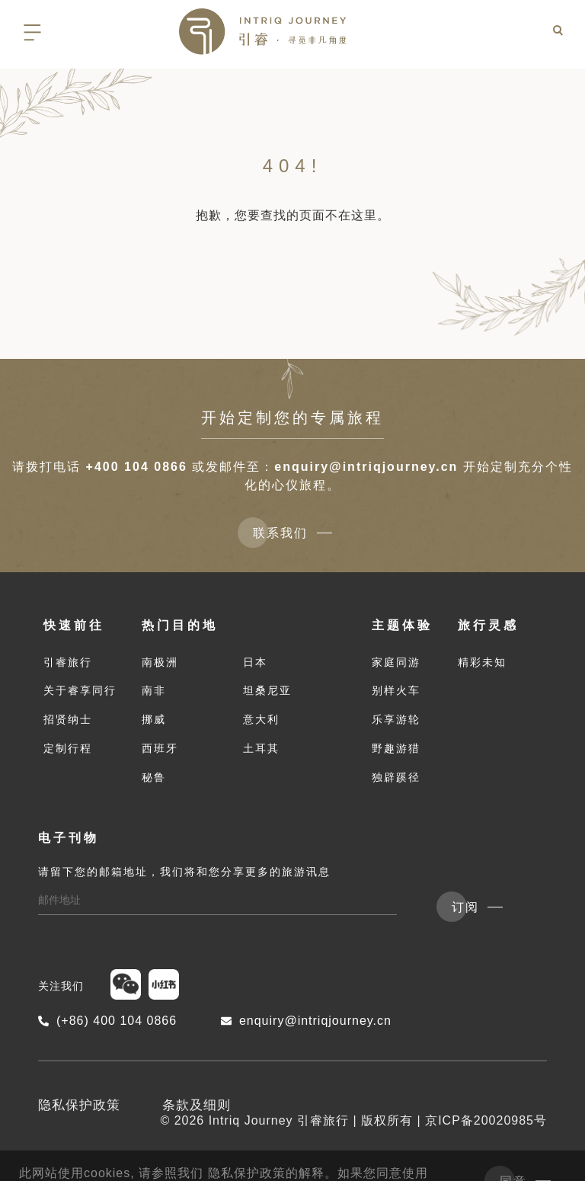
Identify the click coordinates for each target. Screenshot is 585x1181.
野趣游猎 (396, 748)
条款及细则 (196, 1105)
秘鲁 (154, 777)
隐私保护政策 (79, 1105)
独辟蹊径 (396, 777)
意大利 (261, 719)
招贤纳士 (67, 719)
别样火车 (396, 690)
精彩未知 (482, 662)
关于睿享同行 (80, 690)
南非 (154, 690)
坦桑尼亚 (267, 690)
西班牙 (160, 748)
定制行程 (67, 748)
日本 (255, 662)
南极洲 (160, 662)
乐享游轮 (396, 719)
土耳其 (261, 748)
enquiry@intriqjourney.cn (366, 466)
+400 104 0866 (136, 466)
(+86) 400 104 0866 (107, 1020)
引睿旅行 (67, 662)
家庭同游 (396, 662)
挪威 (154, 719)
